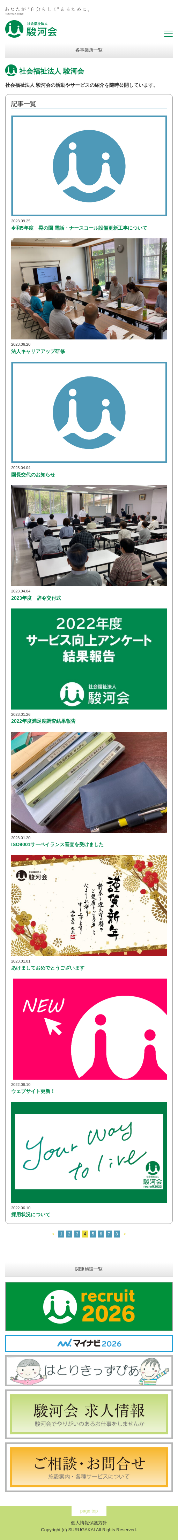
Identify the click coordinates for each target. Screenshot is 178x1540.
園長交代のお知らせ (33, 474)
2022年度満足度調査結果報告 (43, 721)
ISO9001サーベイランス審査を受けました (57, 844)
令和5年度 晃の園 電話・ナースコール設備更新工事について (79, 228)
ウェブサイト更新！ (33, 1091)
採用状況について (30, 1214)
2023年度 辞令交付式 (36, 598)
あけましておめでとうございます (47, 968)
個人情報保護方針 (89, 1522)
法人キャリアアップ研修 (38, 351)
